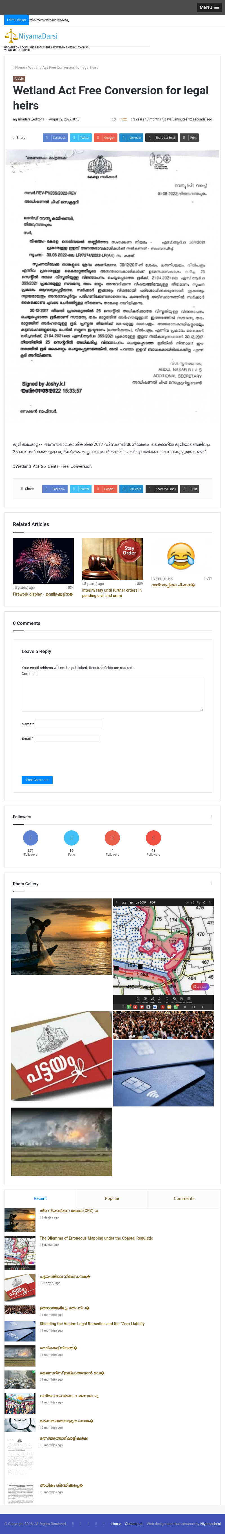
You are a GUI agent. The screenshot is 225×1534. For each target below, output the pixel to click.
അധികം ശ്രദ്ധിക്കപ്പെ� (61, 1485)
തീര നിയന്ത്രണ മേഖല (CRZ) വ (69, 1210)
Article (19, 78)
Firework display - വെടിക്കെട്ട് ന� (43, 594)
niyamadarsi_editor (27, 119)
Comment (30, 674)
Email (27, 738)
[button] (209, 7)
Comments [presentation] (184, 1198)
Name (28, 724)
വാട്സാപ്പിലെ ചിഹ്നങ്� (173, 585)
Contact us (133, 1524)
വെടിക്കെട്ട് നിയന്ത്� (58, 1348)
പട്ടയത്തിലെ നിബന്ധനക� (65, 1276)
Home (19, 67)
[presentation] (64, 759)
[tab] (40, 1198)
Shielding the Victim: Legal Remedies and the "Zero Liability (92, 1323)
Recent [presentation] (40, 1198)
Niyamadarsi (210, 1524)
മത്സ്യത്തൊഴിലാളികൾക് (63, 1438)
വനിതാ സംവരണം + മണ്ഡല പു (69, 1396)
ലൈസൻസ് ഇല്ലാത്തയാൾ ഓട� (72, 1373)
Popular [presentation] (112, 1198)
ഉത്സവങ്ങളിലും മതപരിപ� (65, 1308)
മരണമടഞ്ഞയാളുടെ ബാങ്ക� (67, 1421)
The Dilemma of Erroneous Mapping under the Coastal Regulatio (96, 1238)
